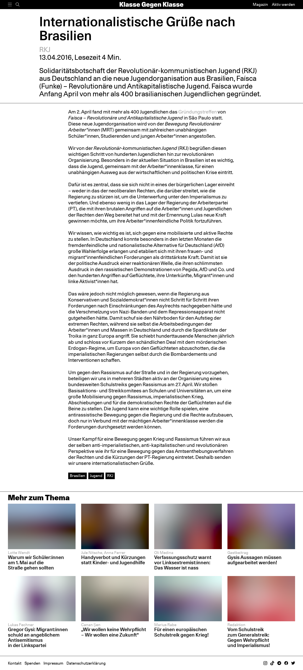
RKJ (44, 49)
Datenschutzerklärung (86, 663)
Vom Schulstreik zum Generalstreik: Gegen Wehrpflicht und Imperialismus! (249, 637)
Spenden (32, 663)
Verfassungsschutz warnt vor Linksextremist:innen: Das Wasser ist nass (182, 562)
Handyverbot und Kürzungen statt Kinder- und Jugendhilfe (113, 559)
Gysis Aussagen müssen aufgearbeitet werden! (254, 559)
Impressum (53, 663)
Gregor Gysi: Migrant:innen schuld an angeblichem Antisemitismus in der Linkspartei (38, 637)
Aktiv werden (283, 4)
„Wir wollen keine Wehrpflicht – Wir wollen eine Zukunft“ (113, 632)
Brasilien (77, 475)
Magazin (260, 4)
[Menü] (10, 4)
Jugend (96, 475)
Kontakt (14, 663)
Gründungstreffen (197, 112)
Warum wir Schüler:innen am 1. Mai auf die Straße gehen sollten (36, 562)
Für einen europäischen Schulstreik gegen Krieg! (181, 632)
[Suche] (18, 4)
